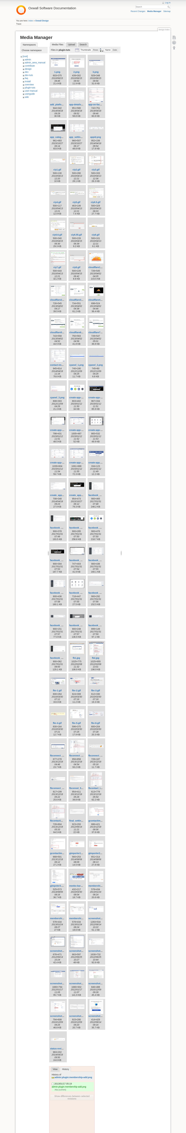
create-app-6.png (97, 430)
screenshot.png (96, 1016)
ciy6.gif (95, 234)
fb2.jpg (95, 658)
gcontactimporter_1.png (101, 820)
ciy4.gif (57, 202)
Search (168, 7)
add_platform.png (59, 104)
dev (27, 72)
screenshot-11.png (79, 983)
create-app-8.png (78, 462)
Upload (71, 44)
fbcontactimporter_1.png (63, 820)
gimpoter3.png (58, 886)
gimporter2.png (96, 853)
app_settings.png (78, 137)
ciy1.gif (57, 169)
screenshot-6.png (78, 951)
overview (29, 84)
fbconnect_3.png (97, 755)
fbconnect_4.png (59, 788)
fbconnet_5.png (77, 788)
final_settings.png (78, 820)
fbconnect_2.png (78, 755)
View (55, 1069)
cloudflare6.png (77, 332)
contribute (30, 65)
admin (28, 59)
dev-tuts (29, 75)
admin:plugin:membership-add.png (73, 1077)
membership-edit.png (61, 918)
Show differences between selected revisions (71, 1097)
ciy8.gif (76, 267)
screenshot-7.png (97, 951)
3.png (96, 72)
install (28, 81)
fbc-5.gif (76, 723)
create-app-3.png (97, 397)
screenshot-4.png (59, 951)
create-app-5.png (78, 430)
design (28, 69)
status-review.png (59, 1048)
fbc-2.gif (76, 690)
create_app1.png (59, 495)
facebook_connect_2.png (63, 527)
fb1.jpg (76, 658)
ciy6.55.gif (76, 234)
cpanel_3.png (57, 397)
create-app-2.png (78, 397)
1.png (57, 72)
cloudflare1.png (96, 267)
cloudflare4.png (96, 300)
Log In (167, 3)
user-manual (31, 91)
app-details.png (77, 104)
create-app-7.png (59, 462)
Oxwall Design (42, 21)
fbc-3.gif (95, 690)
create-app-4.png (59, 430)
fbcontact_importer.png (100, 788)
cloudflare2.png (58, 300)
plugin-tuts (30, 87)
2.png (76, 72)
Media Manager (154, 11)
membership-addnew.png (101, 886)
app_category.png (59, 137)
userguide (30, 94)
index (30, 21)
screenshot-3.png (97, 918)
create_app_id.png (79, 495)
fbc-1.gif (57, 690)
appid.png (95, 137)
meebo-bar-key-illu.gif (80, 886)
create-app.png (96, 462)
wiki (27, 97)
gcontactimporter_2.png (63, 853)
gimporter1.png (77, 853)
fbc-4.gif (57, 723)
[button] (85, 50)
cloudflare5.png (58, 332)
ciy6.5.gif (95, 202)
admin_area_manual (35, 62)
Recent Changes (138, 11)
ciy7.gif (57, 267)
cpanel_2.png (95, 365)
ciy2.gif (76, 169)
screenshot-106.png (79, 1016)
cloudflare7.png (96, 332)
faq (26, 78)
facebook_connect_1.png (101, 495)
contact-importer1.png (62, 365)
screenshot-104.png (60, 1016)
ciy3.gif (95, 169)
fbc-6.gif (95, 723)
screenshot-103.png (98, 983)
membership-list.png (80, 918)
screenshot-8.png (59, 983)
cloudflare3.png (77, 300)
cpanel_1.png (76, 365)
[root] (25, 56)
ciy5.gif (76, 202)
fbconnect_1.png (59, 755)
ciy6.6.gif (57, 234)
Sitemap (166, 11)
